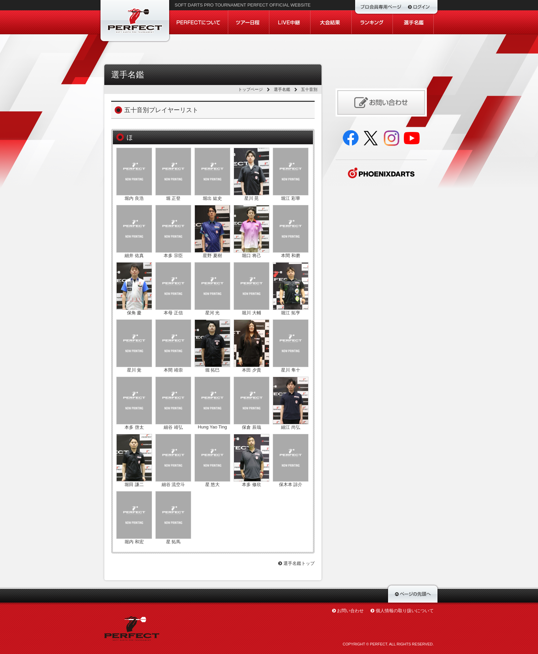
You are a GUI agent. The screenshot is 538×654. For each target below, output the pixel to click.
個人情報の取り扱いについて (405, 610)
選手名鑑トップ (296, 563)
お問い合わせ (350, 610)
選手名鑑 (282, 89)
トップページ (250, 89)
